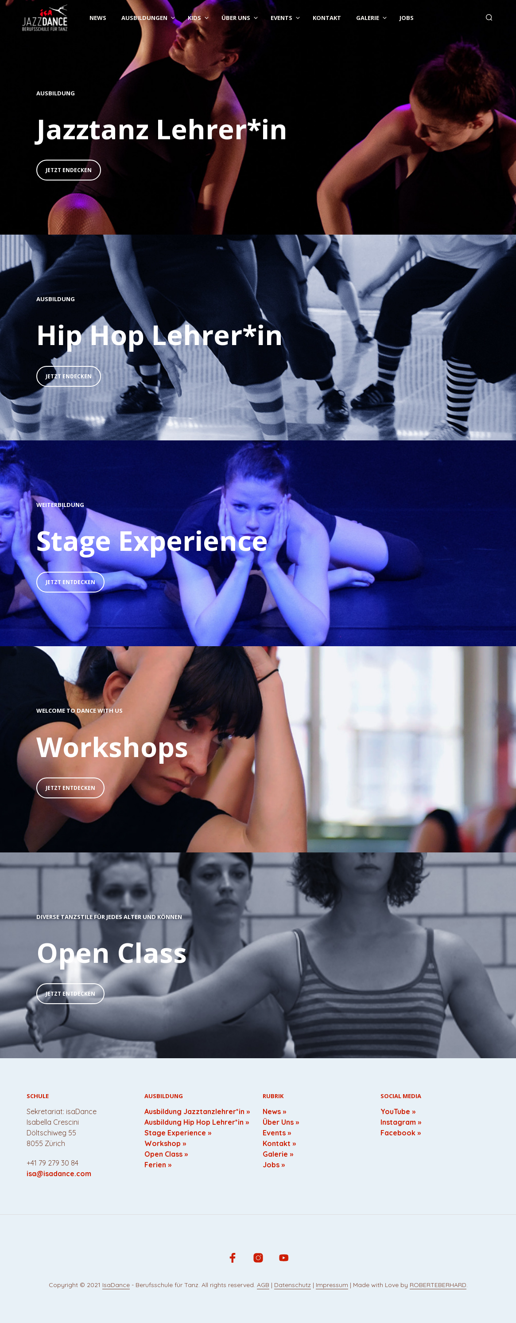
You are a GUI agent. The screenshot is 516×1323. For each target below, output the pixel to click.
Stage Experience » (177, 1132)
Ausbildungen (144, 18)
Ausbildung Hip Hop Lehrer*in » (196, 1122)
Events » (277, 1132)
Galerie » (278, 1154)
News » (274, 1111)
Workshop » (165, 1143)
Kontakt (327, 18)
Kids (194, 18)
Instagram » (400, 1122)
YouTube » (397, 1111)
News (97, 18)
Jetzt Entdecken (70, 582)
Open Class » (166, 1154)
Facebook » (400, 1132)
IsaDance (116, 1285)
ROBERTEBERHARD (438, 1285)
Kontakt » (279, 1143)
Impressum (332, 1285)
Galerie (367, 18)
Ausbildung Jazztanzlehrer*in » (197, 1111)
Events (281, 18)
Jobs (407, 18)
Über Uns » (281, 1122)
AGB (263, 1285)
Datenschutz (292, 1285)
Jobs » (274, 1164)
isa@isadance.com (59, 1173)
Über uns (235, 18)
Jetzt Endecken (69, 170)
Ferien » (157, 1164)
